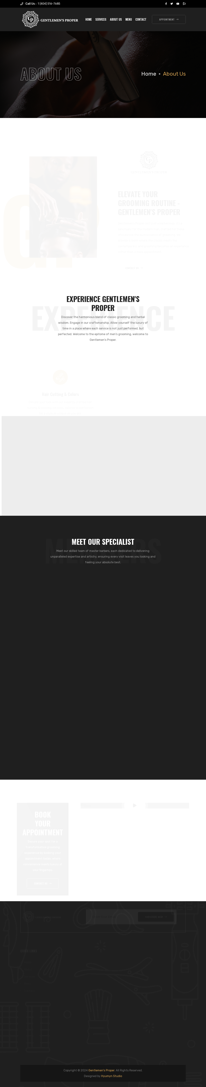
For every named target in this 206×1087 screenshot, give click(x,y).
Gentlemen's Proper (101, 1070)
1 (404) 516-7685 (49, 3)
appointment (168, 19)
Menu (128, 19)
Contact (140, 19)
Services (100, 19)
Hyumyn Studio (111, 1076)
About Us (116, 19)
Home (88, 19)
